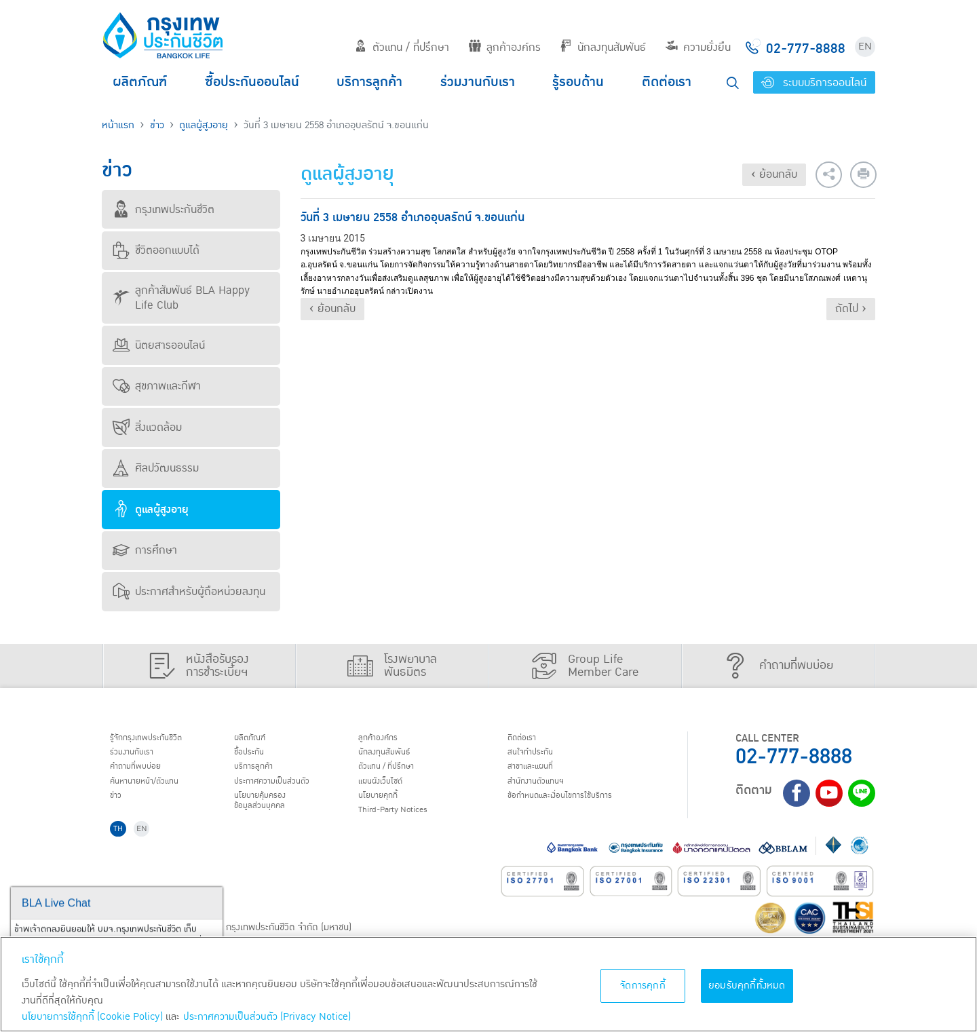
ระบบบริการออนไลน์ (813, 83)
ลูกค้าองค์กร (505, 47)
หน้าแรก (118, 125)
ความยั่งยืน (698, 47)
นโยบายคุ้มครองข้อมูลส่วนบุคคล (270, 815)
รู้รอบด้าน (578, 82)
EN (865, 46)
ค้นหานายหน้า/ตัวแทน (157, 791)
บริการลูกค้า (369, 82)
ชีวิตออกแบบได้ (156, 250)
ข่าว (157, 125)
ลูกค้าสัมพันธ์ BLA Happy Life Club (181, 298)
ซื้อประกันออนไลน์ (252, 82)
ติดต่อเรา (666, 82)
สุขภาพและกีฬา (157, 386)
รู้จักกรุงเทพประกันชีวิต (158, 739)
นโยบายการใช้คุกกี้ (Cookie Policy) (92, 1017)
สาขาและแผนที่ (539, 774)
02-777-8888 (793, 757)
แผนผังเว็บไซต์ (389, 791)
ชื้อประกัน (256, 756)
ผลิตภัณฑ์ (140, 82)
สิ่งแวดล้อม (147, 427)
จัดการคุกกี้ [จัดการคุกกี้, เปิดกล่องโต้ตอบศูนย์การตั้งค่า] (643, 985)
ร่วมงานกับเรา (477, 82)
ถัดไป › (850, 309)
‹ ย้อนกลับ (774, 174)
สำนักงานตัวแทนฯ (546, 791)
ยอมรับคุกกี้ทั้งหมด (747, 985)
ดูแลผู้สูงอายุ (203, 125)
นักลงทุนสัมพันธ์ (603, 47)
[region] (488, 984)
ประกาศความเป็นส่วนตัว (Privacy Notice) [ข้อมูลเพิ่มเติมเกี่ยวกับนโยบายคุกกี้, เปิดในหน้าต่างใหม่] (267, 1017)
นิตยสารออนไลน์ (159, 345)
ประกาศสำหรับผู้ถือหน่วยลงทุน (189, 591)
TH (123, 848)
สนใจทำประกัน (539, 756)
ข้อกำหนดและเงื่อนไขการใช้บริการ (577, 809)
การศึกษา (145, 550)
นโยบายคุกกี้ (386, 809)
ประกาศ (285, 791)
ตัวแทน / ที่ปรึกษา (402, 47)
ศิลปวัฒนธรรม (156, 468)
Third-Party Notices (407, 826)
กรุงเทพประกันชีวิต (163, 209)
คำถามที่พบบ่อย (145, 774)
